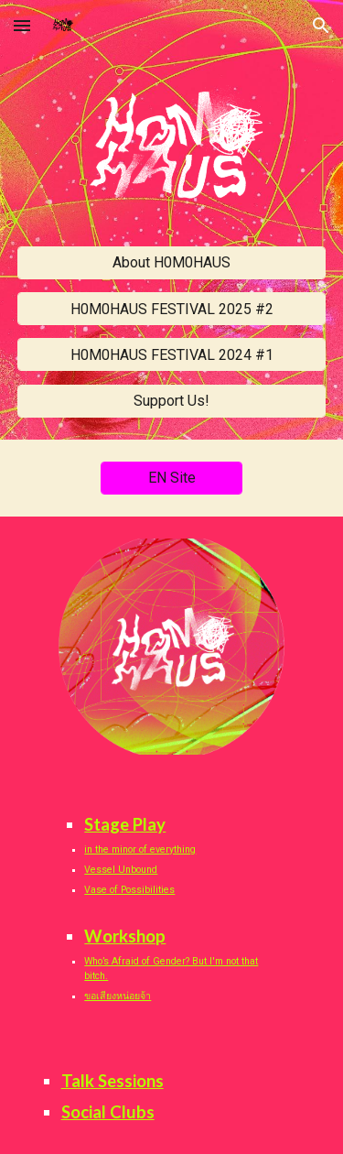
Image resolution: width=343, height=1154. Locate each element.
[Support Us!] (172, 400)
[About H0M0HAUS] (172, 262)
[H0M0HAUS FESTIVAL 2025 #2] (172, 309)
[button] (22, 25)
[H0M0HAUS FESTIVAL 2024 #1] (172, 355)
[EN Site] (171, 477)
